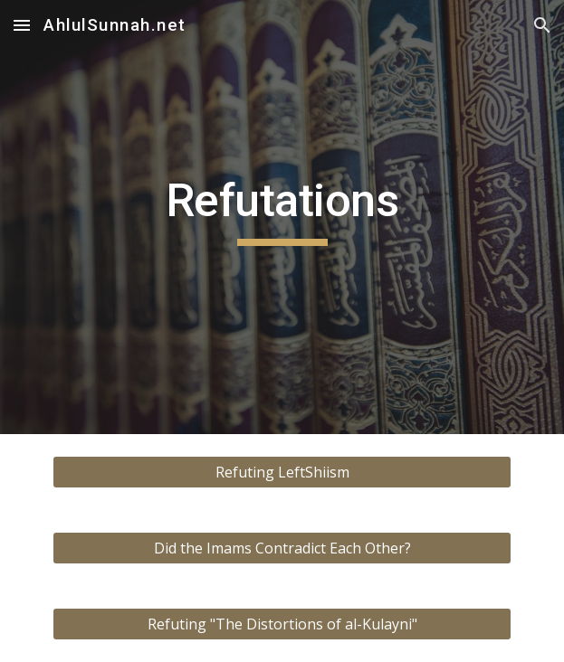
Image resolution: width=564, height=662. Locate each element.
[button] (21, 25)
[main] (282, 217)
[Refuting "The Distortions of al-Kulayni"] (282, 624)
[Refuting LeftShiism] (282, 472)
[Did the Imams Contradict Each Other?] (282, 548)
